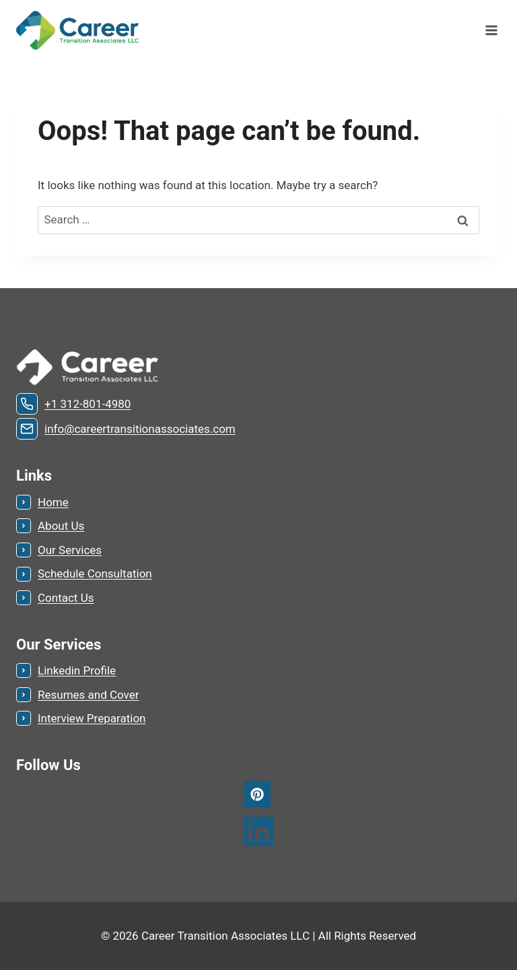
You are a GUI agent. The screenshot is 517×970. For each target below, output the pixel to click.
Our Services (70, 550)
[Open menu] (491, 30)
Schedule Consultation (95, 573)
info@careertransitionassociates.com (140, 429)
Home (53, 502)
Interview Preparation (91, 718)
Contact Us (66, 597)
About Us (61, 525)
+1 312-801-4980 (87, 404)
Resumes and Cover (88, 694)
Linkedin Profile (77, 670)
